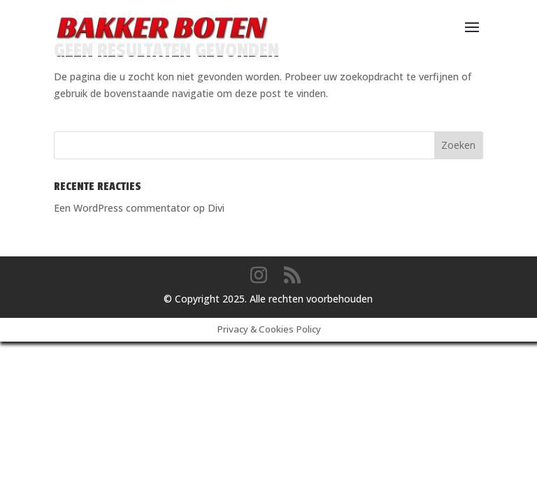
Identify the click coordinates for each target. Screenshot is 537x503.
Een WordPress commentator (122, 207)
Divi (216, 207)
